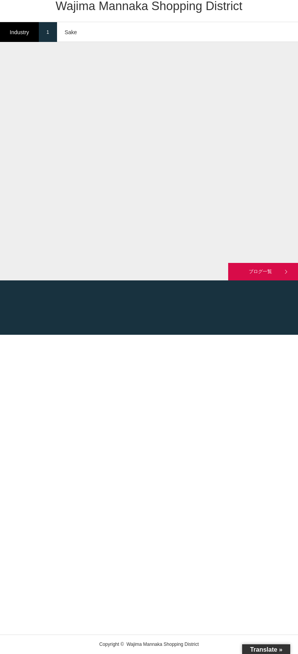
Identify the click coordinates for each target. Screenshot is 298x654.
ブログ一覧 (260, 271)
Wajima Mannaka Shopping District (148, 6)
